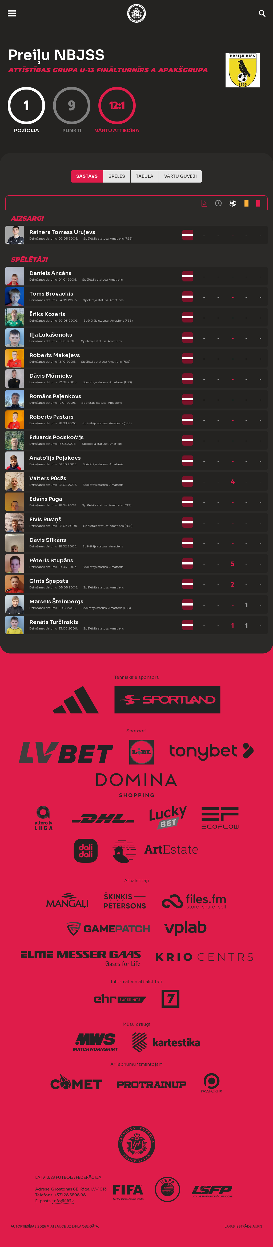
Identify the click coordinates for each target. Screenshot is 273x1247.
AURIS (257, 1226)
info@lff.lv (63, 1200)
